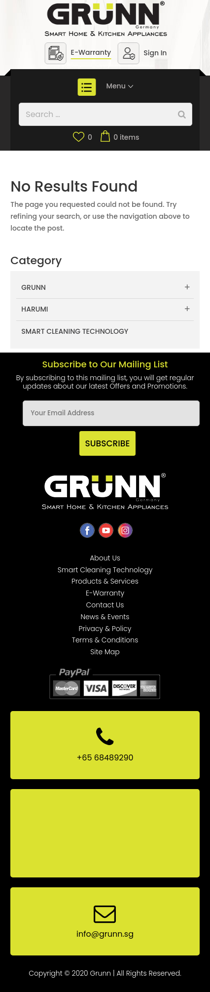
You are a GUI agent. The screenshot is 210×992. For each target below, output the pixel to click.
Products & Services (105, 581)
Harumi (34, 309)
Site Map (104, 652)
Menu (120, 86)
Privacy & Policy (105, 629)
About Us (105, 558)
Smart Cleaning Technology (74, 331)
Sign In (155, 53)
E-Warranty (91, 52)
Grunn (33, 287)
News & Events (104, 617)
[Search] (182, 114)
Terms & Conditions (105, 640)
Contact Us (105, 605)
